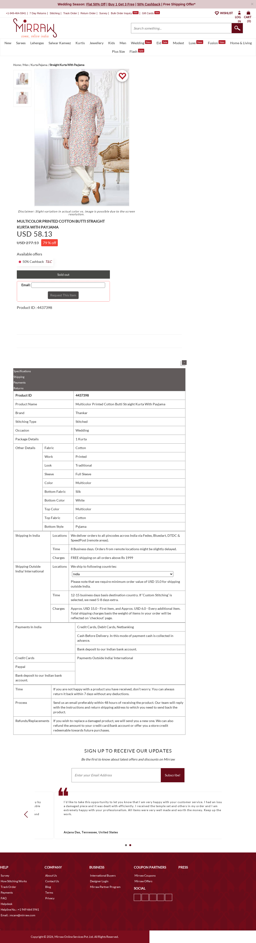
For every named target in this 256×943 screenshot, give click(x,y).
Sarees (21, 43)
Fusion (216, 42)
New (7, 43)
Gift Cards (151, 13)
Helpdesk (6, 904)
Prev (27, 814)
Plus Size (118, 51)
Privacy (49, 898)
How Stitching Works (14, 881)
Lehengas (37, 43)
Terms (49, 892)
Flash (137, 51)
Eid (162, 42)
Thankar (82, 413)
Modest (178, 43)
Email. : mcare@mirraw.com (18, 915)
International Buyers (103, 875)
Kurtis (80, 43)
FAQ (4, 898)
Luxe (196, 42)
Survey (103, 13)
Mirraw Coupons (145, 875)
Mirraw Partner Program (105, 887)
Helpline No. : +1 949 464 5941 (20, 909)
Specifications (22, 371)
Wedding (141, 42)
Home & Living (241, 43)
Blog (48, 887)
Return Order (88, 13)
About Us (51, 875)
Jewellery (96, 43)
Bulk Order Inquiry (121, 13)
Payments (19, 382)
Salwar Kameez (60, 43)
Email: (26, 285)
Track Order (70, 13)
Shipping (18, 377)
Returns (18, 388)
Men (123, 43)
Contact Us (52, 881)
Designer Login (99, 881)
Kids (111, 43)
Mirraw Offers (143, 881)
